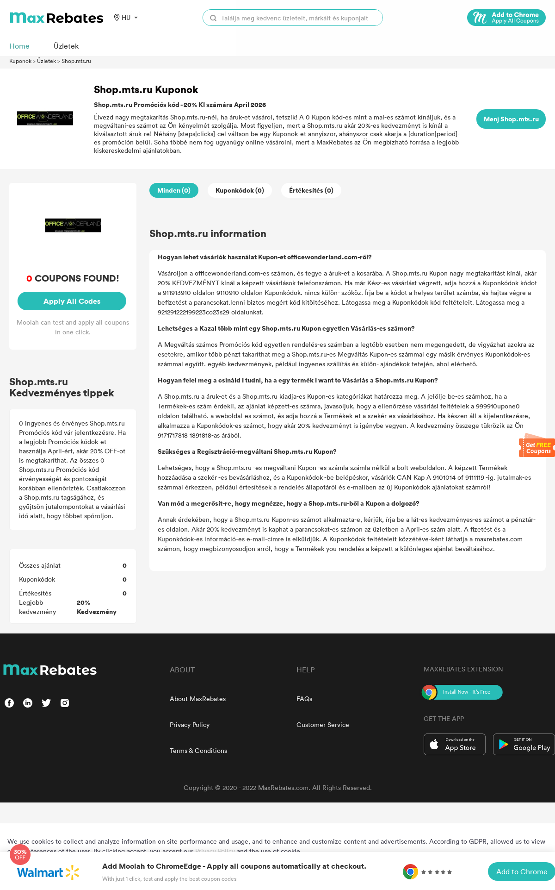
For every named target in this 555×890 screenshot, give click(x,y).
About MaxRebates (198, 698)
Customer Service (322, 724)
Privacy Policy (190, 724)
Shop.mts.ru (76, 60)
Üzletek (46, 60)
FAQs (304, 698)
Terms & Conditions (198, 750)
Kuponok (20, 60)
